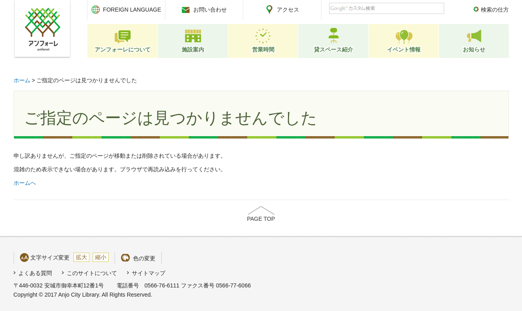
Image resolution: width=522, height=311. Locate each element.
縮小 (100, 257)
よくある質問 (35, 273)
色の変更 (144, 258)
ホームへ (25, 183)
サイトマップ (148, 273)
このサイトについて (92, 273)
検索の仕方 (495, 9)
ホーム (22, 80)
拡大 (81, 257)
